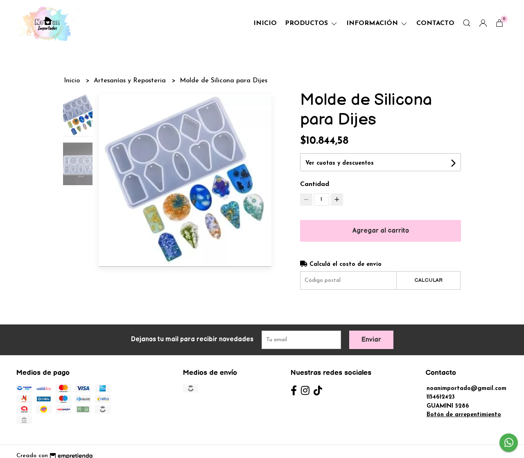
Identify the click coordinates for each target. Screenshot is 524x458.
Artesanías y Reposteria (131, 80)
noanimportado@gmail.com (466, 388)
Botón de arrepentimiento (464, 415)
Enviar (371, 340)
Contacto (435, 23)
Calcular (428, 280)
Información (377, 23)
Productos (311, 23)
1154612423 (441, 397)
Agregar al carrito (380, 231)
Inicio (265, 23)
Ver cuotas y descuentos (339, 163)
